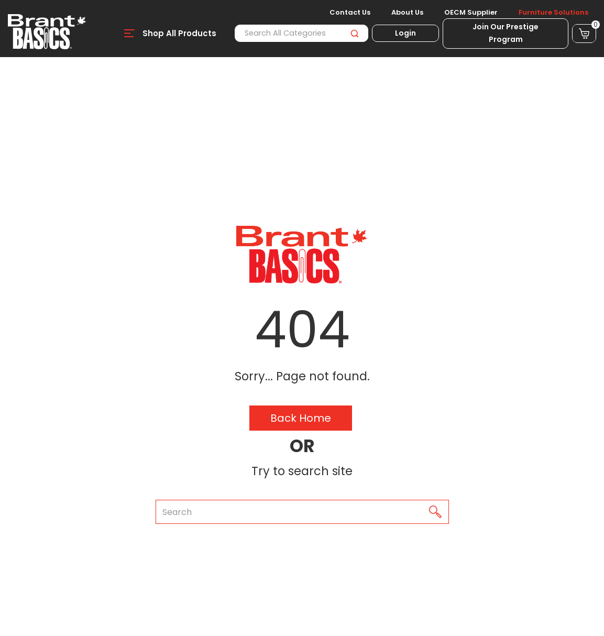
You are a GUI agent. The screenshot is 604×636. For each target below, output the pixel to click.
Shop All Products (179, 33)
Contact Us (350, 12)
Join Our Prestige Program (506, 33)
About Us (407, 12)
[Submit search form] (354, 33)
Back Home (300, 418)
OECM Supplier (471, 12)
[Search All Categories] (301, 33)
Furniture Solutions (553, 12)
